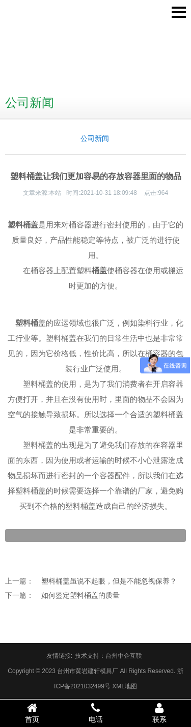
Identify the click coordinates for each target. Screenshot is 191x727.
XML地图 (124, 686)
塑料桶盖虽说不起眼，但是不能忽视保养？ (109, 581)
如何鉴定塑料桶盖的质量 (80, 595)
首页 (32, 712)
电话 (95, 712)
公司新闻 (94, 138)
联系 (159, 712)
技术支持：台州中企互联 (108, 655)
